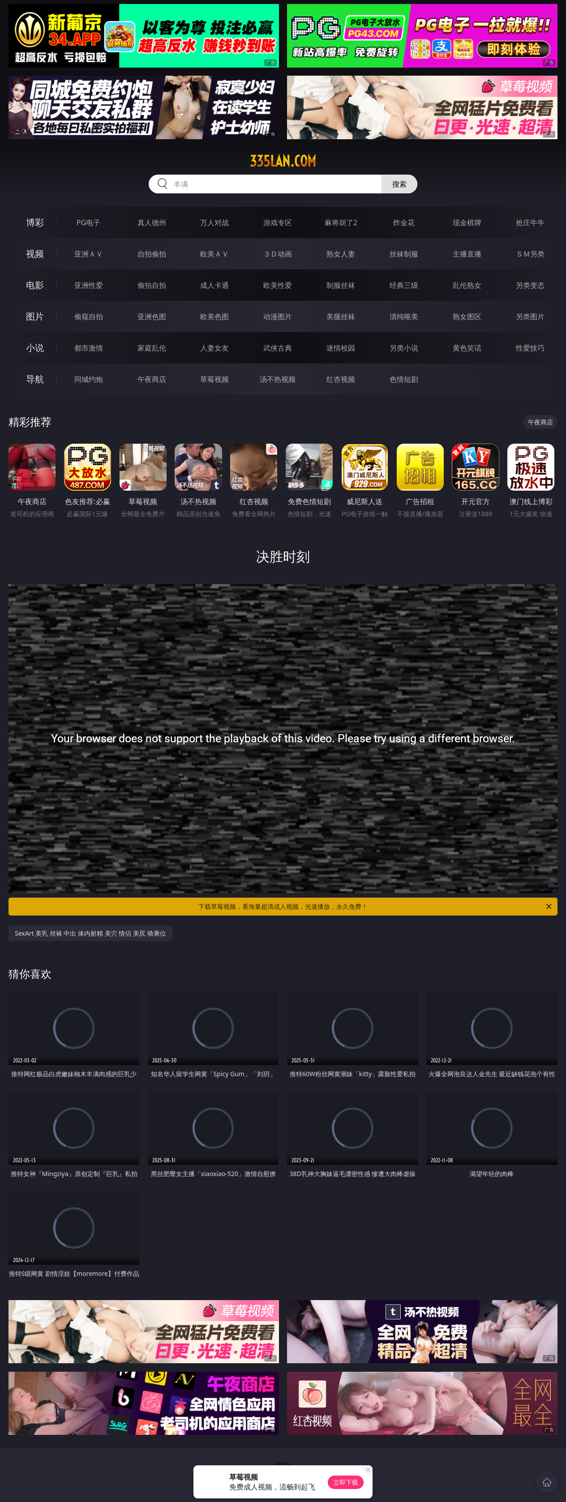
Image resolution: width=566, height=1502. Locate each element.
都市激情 (88, 348)
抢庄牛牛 (530, 222)
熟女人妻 (340, 254)
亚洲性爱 (88, 285)
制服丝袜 (340, 285)
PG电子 (88, 222)
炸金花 (404, 222)
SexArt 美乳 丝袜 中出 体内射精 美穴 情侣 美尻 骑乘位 (90, 933)
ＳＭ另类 (530, 254)
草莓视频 (214, 379)
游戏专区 (277, 222)
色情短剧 (404, 379)
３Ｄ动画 (277, 254)
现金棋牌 (467, 222)
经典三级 (404, 285)
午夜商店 (151, 379)
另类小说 (404, 348)
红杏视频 (340, 379)
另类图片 (530, 316)
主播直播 (467, 254)
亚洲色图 (151, 316)
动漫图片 (277, 316)
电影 (35, 285)
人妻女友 (214, 348)
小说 (35, 348)
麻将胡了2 (341, 222)
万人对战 (214, 222)
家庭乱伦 (151, 348)
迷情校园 (340, 348)
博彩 (35, 222)
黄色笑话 (467, 348)
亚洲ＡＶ (88, 254)
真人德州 (151, 222)
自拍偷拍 (151, 254)
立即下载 (345, 1482)
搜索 (399, 184)
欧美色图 (214, 316)
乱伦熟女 (467, 285)
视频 (35, 254)
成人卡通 (214, 285)
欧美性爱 (277, 285)
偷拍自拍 (151, 285)
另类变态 (530, 285)
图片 (35, 316)
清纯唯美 (404, 316)
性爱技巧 (530, 348)
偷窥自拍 (88, 316)
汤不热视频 (278, 379)
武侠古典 (277, 348)
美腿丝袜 (340, 316)
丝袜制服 (404, 254)
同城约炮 (88, 379)
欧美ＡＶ (214, 254)
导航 (35, 379)
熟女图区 (467, 316)
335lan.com (283, 161)
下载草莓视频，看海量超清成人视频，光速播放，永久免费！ (375, 906)
